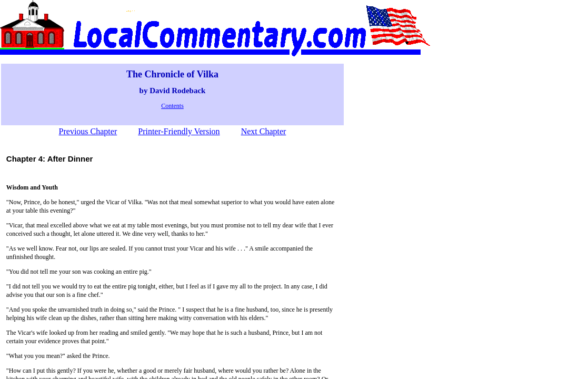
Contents (172, 105)
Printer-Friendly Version (179, 131)
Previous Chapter (88, 131)
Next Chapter (263, 131)
